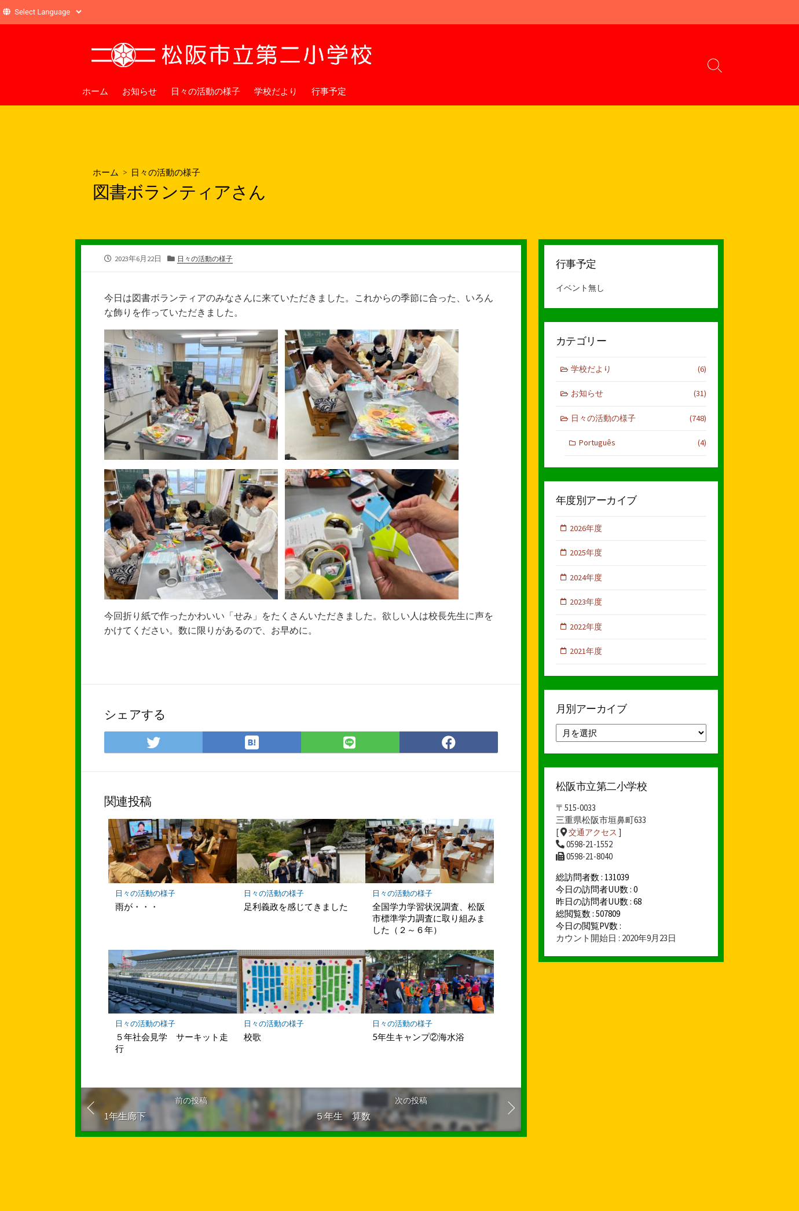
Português (642, 445)
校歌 (252, 1038)
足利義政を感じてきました (296, 907)
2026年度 (587, 530)
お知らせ (139, 91)
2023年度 (587, 606)
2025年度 (587, 556)
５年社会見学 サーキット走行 (171, 1044)
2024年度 (587, 581)
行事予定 (328, 91)
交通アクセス (595, 838)
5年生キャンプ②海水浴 (418, 1038)
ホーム (95, 91)
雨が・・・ (137, 907)
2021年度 (587, 657)
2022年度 (587, 631)
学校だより (276, 91)
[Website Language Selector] (47, 12)
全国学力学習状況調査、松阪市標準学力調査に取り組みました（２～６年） (428, 919)
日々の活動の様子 (205, 91)
